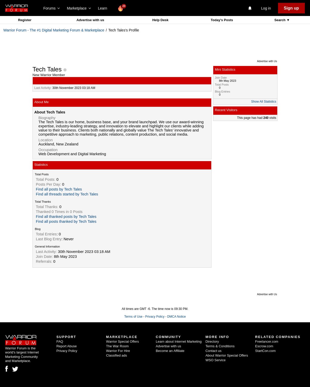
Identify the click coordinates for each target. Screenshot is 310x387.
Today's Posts (222, 20)
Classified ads (116, 355)
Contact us (214, 351)
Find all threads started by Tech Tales (67, 194)
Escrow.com (264, 346)
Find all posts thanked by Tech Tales (66, 221)
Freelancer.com (266, 341)
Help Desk (160, 20)
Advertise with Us (267, 61)
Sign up (291, 8)
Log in (266, 8)
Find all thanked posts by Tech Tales (66, 217)
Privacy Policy (155, 316)
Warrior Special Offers (122, 341)
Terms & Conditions (220, 346)
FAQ (59, 341)
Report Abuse (66, 346)
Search (280, 20)
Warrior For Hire (118, 351)
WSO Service (216, 360)
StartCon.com (265, 351)
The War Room (117, 346)
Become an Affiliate (170, 351)
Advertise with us (90, 20)
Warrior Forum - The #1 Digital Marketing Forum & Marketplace (53, 30)
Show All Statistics (263, 101)
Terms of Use (133, 316)
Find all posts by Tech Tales (59, 189)
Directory (212, 341)
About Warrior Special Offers (227, 355)
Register (24, 20)
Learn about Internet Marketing (179, 341)
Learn (104, 8)
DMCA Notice (176, 316)
